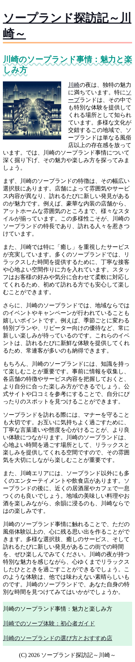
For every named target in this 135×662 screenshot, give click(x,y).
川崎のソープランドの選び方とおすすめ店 (57, 638)
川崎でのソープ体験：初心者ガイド (49, 623)
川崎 (74, 85)
